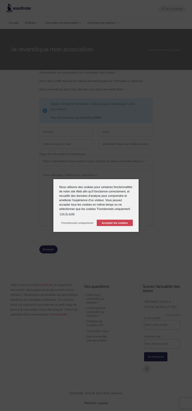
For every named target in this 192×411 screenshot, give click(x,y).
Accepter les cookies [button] (115, 222)
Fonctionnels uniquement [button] (77, 222)
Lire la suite (67, 213)
